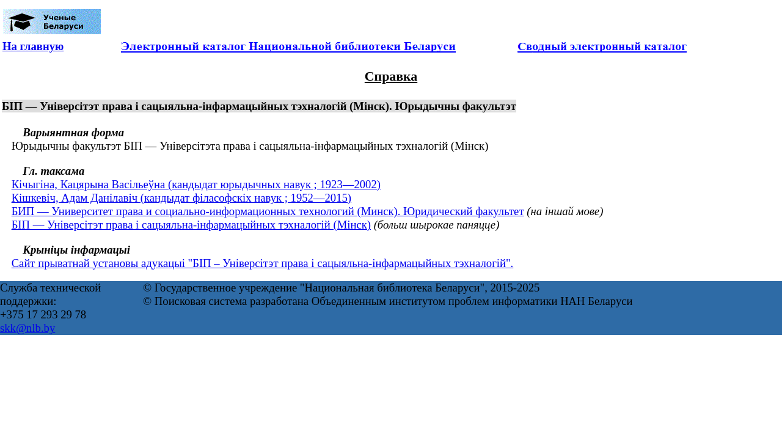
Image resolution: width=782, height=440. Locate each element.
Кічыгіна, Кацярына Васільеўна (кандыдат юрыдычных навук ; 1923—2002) (196, 184)
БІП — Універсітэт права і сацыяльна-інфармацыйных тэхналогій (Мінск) (191, 224)
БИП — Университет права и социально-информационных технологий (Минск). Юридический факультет (268, 211)
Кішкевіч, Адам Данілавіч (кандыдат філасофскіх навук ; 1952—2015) (181, 197)
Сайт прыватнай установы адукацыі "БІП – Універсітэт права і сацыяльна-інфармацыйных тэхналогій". (263, 263)
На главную (33, 46)
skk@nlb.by (27, 327)
